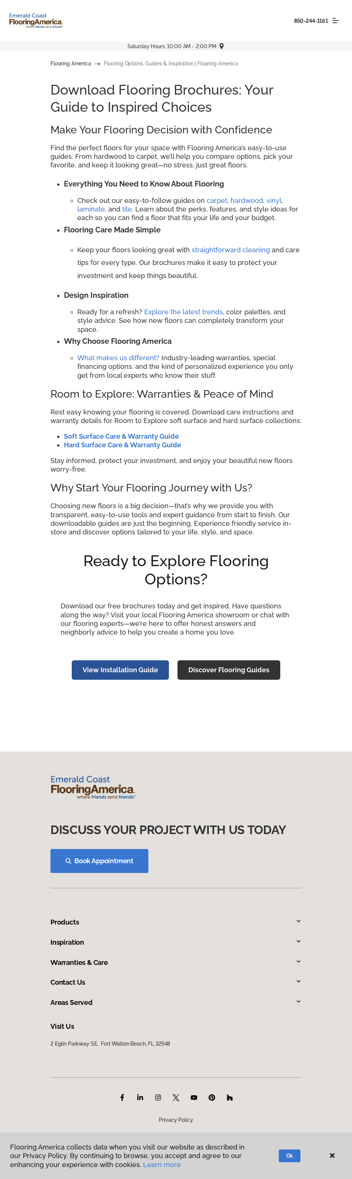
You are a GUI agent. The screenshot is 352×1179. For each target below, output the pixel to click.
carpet (217, 200)
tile (127, 209)
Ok (289, 1156)
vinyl (273, 200)
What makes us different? (119, 358)
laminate (91, 209)
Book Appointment (99, 861)
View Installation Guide (120, 670)
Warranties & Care (176, 962)
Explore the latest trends (183, 312)
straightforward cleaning (231, 250)
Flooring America (70, 64)
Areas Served (176, 1002)
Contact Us (176, 982)
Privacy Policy (176, 1120)
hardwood (247, 200)
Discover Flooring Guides (228, 670)
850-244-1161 (311, 21)
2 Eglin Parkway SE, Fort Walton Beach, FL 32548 (110, 1044)
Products (176, 922)
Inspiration (176, 942)
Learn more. (162, 1165)
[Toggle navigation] (335, 20)
